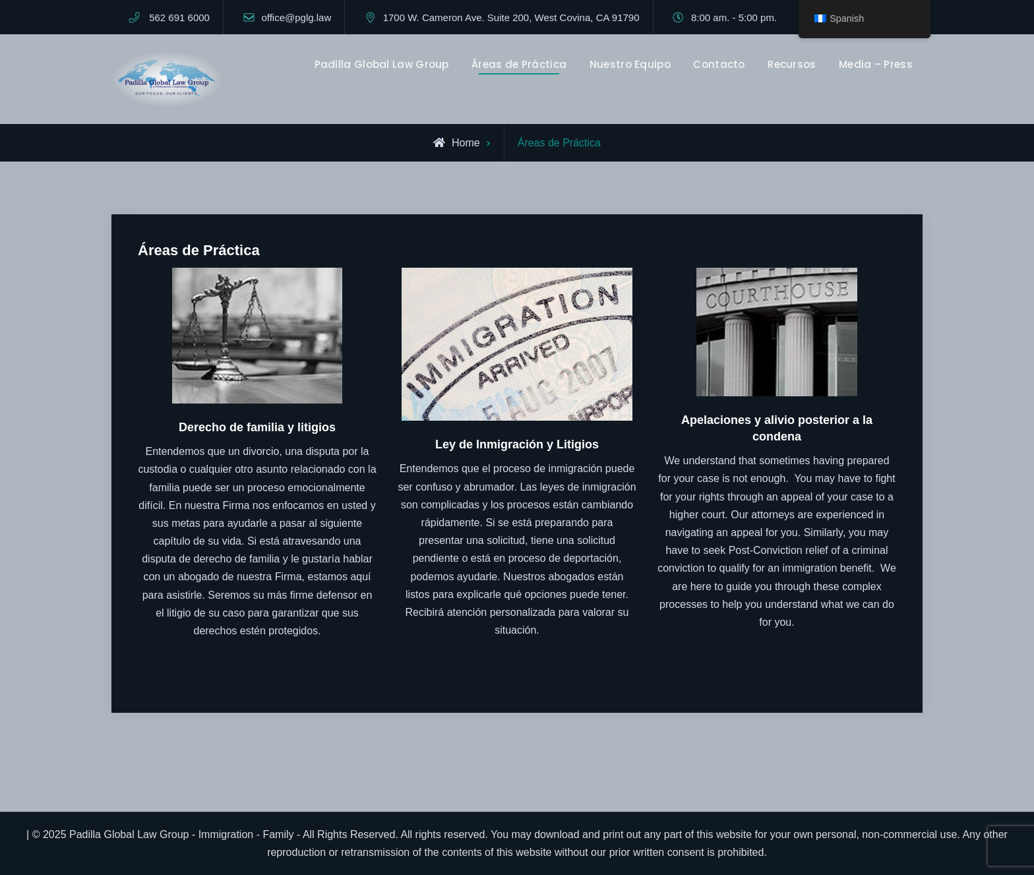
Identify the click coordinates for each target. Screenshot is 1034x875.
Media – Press (876, 64)
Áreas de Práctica (518, 64)
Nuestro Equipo (630, 64)
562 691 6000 (179, 17)
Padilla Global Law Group (382, 64)
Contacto (719, 64)
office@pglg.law (296, 17)
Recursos (792, 64)
